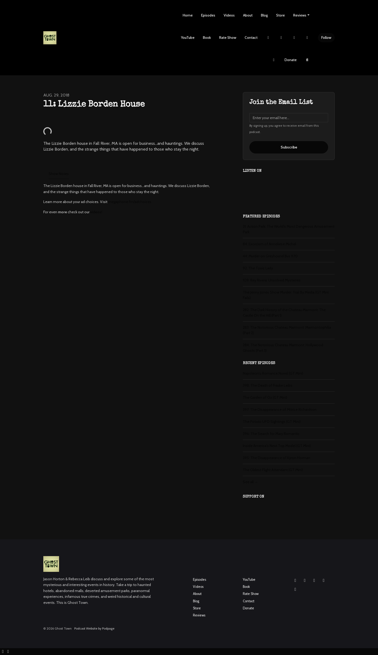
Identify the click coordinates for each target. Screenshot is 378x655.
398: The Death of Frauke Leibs (267, 385)
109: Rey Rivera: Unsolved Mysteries (272, 280)
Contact (251, 37)
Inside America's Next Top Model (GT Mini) (277, 445)
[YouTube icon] (314, 580)
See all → (250, 482)
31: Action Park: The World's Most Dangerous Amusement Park (288, 229)
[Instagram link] (281, 38)
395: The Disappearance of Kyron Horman (276, 457)
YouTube (188, 37)
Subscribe (289, 147)
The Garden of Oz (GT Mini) (265, 397)
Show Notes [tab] (59, 173)
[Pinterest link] (273, 60)
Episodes (208, 15)
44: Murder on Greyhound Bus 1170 (270, 256)
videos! (96, 212)
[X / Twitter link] (268, 38)
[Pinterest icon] (295, 589)
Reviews (299, 15)
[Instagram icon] (295, 580)
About (248, 15)
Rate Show (227, 37)
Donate (291, 59)
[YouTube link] (307, 38)
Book (207, 37)
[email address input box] (288, 117)
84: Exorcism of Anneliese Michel (269, 244)
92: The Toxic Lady (258, 268)
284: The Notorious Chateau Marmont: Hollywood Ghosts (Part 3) (283, 348)
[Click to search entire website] (307, 60)
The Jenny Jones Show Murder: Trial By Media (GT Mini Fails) (286, 295)
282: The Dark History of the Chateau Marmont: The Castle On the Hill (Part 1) (284, 312)
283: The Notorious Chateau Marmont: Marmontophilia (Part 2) (287, 330)
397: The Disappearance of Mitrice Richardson (280, 409)
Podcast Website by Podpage (94, 628)
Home (188, 15)
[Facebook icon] (304, 580)
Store (280, 15)
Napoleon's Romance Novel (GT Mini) (273, 373)
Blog (264, 15)
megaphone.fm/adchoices (129, 201)
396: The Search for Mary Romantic (271, 433)
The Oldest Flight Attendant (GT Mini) (273, 469)
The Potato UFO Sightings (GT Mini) (272, 421)
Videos (229, 15)
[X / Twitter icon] (323, 580)
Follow (326, 37)
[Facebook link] (294, 38)
